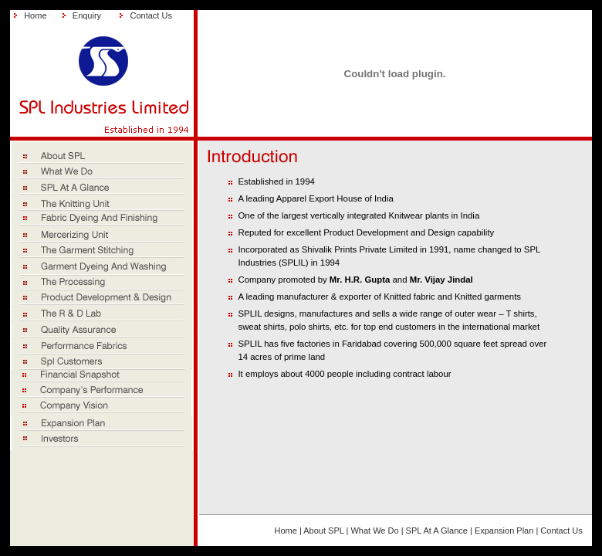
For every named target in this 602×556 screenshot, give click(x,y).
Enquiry (87, 15)
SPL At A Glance (437, 530)
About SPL (323, 530)
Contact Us (150, 15)
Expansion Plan (504, 530)
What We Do (374, 530)
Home (35, 15)
